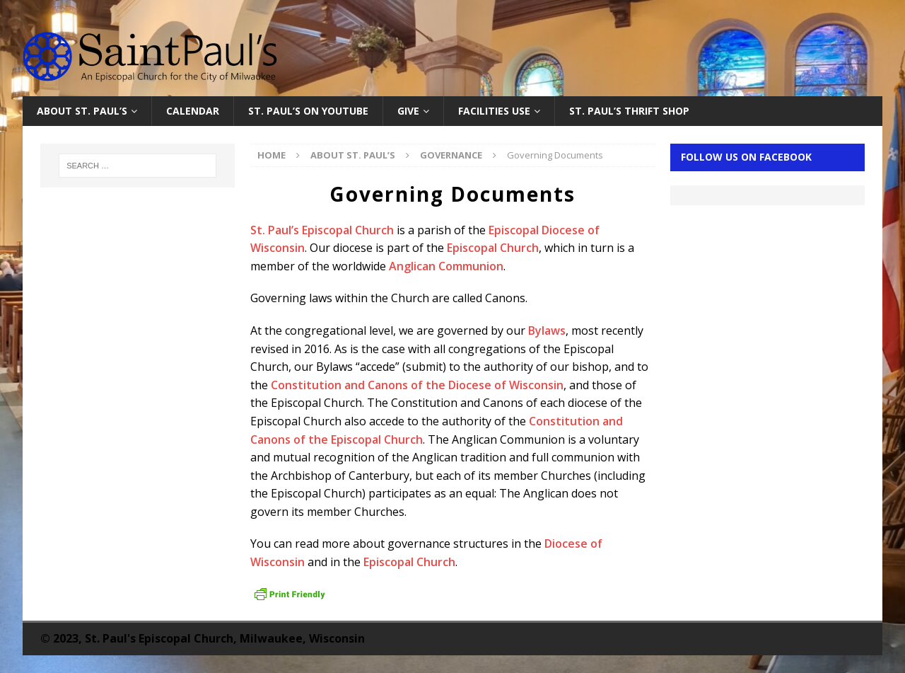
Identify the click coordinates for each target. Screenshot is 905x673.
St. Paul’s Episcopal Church (322, 230)
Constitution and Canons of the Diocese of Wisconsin (417, 385)
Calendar (192, 110)
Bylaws (547, 330)
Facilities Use (494, 110)
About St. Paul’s (82, 110)
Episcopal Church (493, 247)
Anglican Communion (446, 266)
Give (408, 110)
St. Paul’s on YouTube (308, 110)
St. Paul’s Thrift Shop (629, 110)
